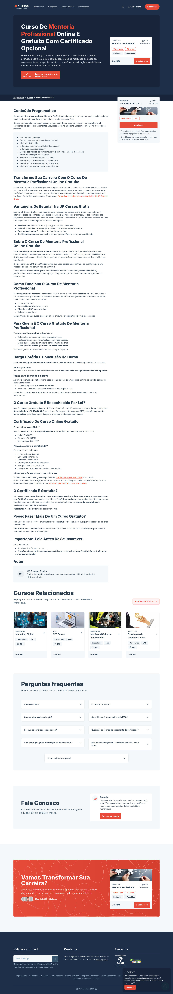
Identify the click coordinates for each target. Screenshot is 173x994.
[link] (21, 6)
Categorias (52, 7)
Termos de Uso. (130, 983)
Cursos (30, 98)
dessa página (102, 959)
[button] (55, 959)
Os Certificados (57, 976)
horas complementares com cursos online (67, 483)
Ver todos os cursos (146, 601)
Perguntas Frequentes (90, 976)
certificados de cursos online (69, 477)
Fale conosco (83, 7)
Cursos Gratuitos (67, 7)
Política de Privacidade (82, 979)
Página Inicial (18, 98)
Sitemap (96, 979)
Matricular (138, 125)
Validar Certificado (108, 976)
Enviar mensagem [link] (110, 816)
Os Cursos (44, 976)
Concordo (130, 987)
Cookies (130, 972)
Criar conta (152, 7)
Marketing (124, 101)
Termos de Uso (37, 548)
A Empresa (33, 976)
